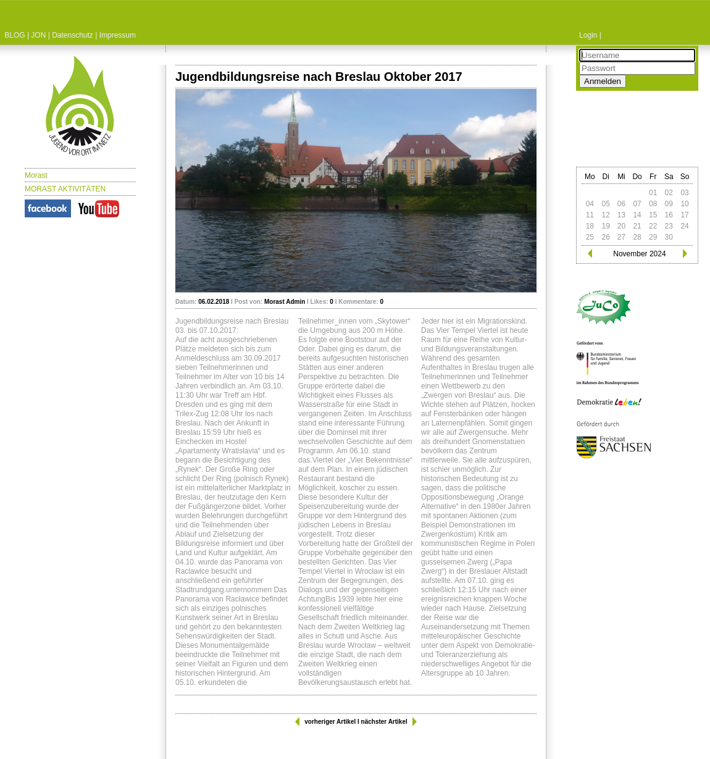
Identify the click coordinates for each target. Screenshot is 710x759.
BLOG (14, 35)
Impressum (117, 35)
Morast (36, 175)
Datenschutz (72, 35)
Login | (590, 35)
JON (38, 35)
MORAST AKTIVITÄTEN (65, 189)
